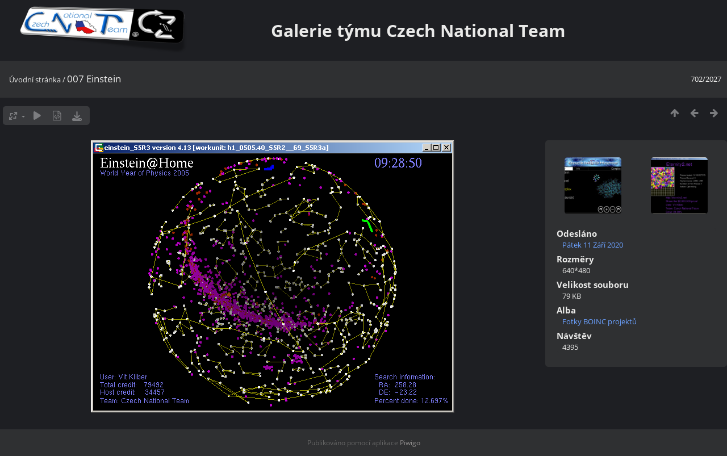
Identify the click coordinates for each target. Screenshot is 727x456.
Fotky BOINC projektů (599, 321)
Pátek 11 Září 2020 (592, 245)
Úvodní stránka (35, 79)
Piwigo (410, 442)
